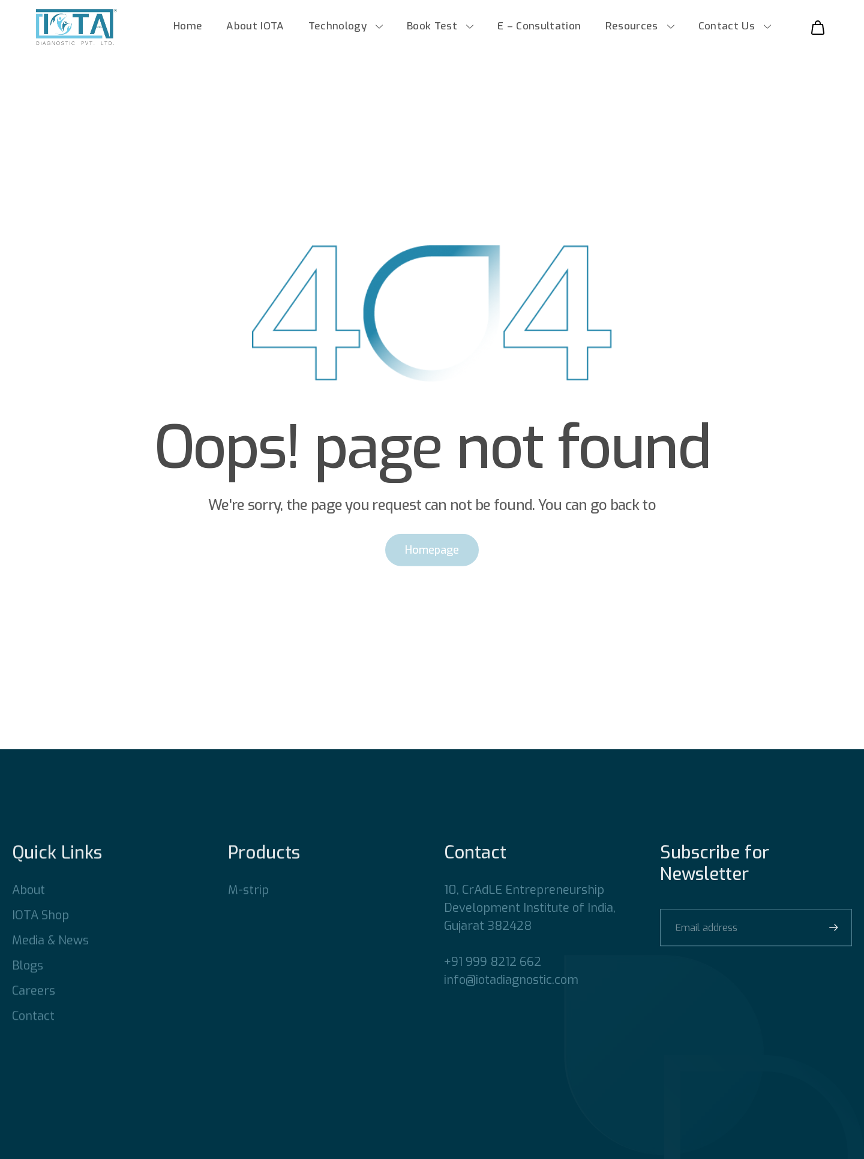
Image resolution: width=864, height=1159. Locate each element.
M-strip (248, 908)
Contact (33, 1034)
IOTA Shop (40, 933)
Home (187, 31)
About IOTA (255, 31)
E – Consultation (539, 31)
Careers (33, 1009)
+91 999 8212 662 (492, 980)
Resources (631, 31)
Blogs (27, 983)
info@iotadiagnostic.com (511, 998)
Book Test (432, 31)
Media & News (50, 958)
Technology (337, 31)
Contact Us (726, 31)
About (28, 908)
